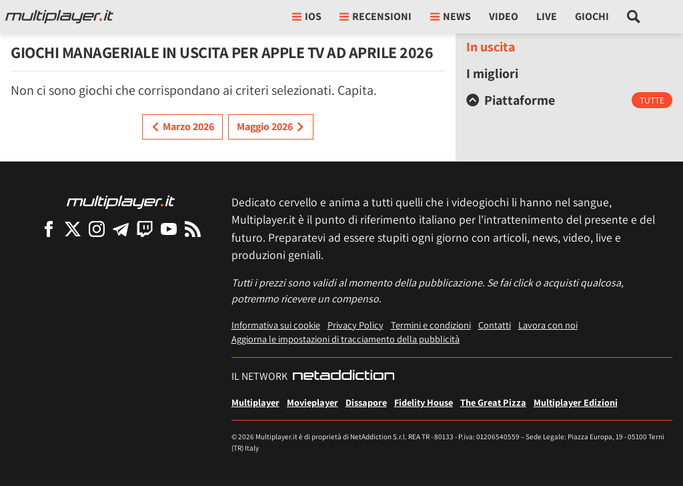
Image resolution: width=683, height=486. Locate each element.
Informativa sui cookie (275, 324)
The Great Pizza (493, 402)
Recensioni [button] (375, 16)
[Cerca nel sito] (634, 16)
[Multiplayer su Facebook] (49, 228)
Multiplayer (255, 402)
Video (503, 16)
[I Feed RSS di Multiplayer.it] (193, 228)
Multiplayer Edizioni (576, 402)
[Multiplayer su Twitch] (145, 228)
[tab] (569, 100)
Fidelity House (423, 402)
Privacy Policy (355, 324)
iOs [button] (306, 16)
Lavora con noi (548, 324)
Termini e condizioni (431, 324)
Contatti (494, 324)
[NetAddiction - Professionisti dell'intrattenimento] (343, 377)
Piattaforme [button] (510, 100)
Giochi (592, 16)
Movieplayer (312, 402)
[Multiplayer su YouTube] (169, 228)
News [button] (450, 16)
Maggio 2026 (271, 127)
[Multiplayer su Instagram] (97, 228)
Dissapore (366, 402)
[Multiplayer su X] (73, 228)
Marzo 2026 (182, 127)
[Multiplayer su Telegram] (121, 228)
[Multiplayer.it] (59, 16)
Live (546, 16)
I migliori (492, 73)
